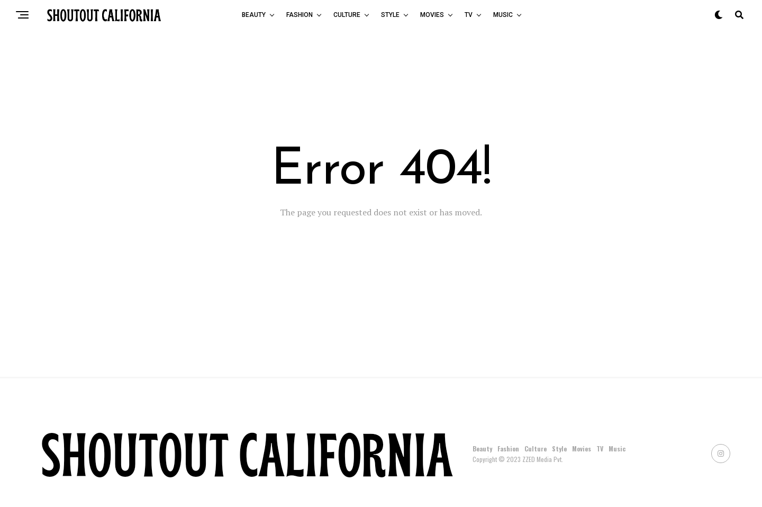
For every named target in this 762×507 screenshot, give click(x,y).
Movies (432, 15)
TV (469, 15)
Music (503, 15)
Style (390, 15)
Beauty (254, 15)
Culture (346, 15)
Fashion (299, 15)
